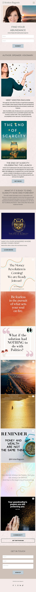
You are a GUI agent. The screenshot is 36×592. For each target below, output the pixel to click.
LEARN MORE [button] (8, 250)
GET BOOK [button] (18, 181)
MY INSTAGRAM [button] (18, 540)
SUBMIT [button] (18, 46)
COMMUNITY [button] (18, 535)
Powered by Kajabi (18, 588)
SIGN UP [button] (18, 572)
